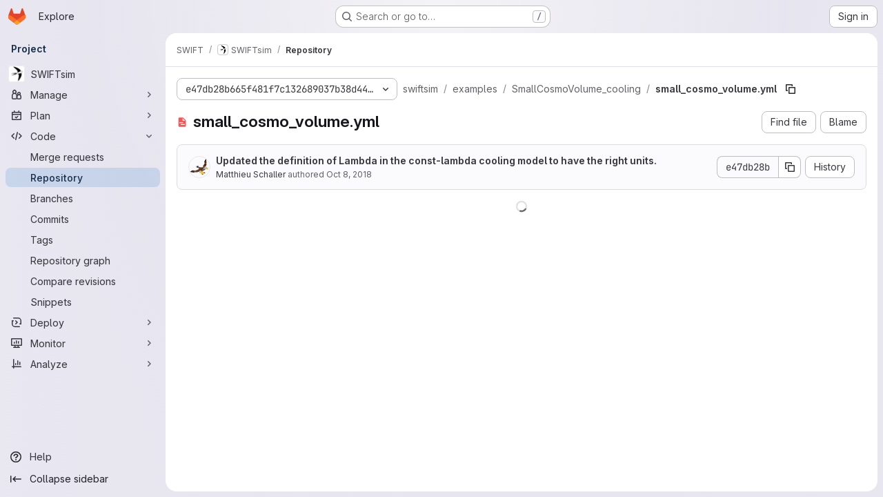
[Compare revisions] (83, 281)
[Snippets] (83, 301)
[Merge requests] (83, 156)
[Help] (83, 457)
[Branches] (83, 198)
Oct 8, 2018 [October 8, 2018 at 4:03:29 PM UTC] (349, 174)
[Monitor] (83, 343)
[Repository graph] (83, 260)
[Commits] (83, 218)
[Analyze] (83, 363)
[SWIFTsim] (83, 74)
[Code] (83, 136)
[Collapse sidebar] (83, 479)
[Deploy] (83, 322)
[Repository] (83, 177)
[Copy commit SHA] (790, 167)
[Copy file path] (791, 89)
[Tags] (83, 239)
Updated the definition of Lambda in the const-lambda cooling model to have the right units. (436, 160)
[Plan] (83, 115)
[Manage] (83, 94)
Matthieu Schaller (251, 174)
